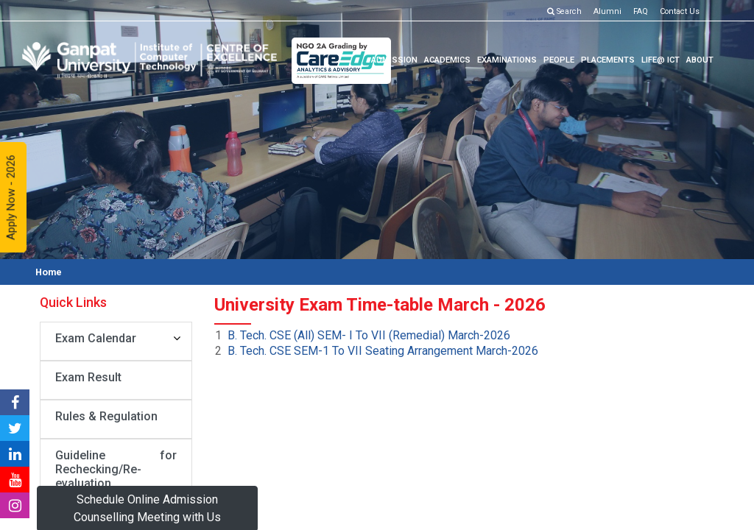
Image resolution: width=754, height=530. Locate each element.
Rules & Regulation (106, 416)
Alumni (607, 11)
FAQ (640, 11)
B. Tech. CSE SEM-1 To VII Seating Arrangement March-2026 (383, 351)
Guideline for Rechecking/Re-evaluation (116, 469)
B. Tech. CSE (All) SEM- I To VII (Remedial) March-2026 (369, 335)
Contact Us (680, 11)
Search (566, 11)
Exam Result (88, 377)
